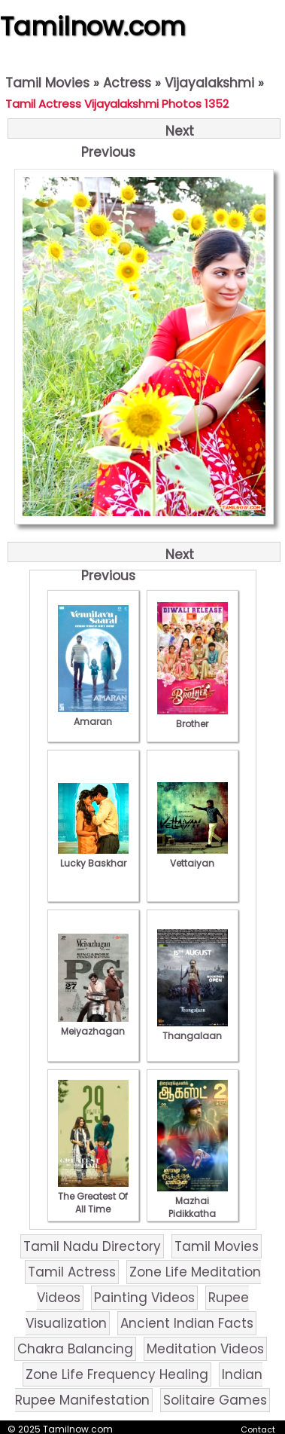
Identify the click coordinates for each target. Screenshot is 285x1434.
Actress (127, 83)
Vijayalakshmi (209, 83)
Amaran (93, 715)
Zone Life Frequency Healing (117, 1374)
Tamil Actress (72, 1272)
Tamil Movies (47, 83)
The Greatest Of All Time (93, 1196)
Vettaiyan (192, 857)
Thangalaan (192, 1029)
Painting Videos (144, 1298)
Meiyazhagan (93, 1025)
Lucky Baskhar (93, 857)
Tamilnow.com (93, 26)
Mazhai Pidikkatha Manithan (192, 1207)
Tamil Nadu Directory (92, 1246)
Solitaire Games (215, 1400)
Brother (192, 717)
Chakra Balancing (75, 1349)
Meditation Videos (205, 1349)
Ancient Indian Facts (186, 1323)
